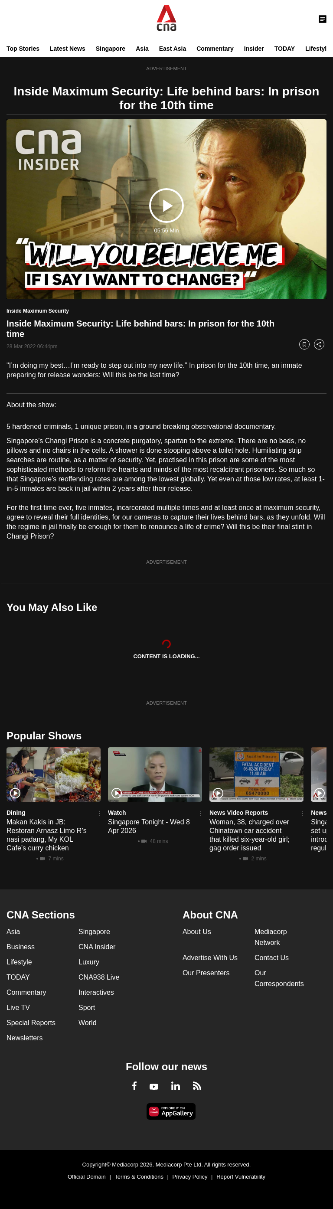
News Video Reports (238, 812)
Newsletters (25, 1038)
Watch (117, 812)
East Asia (172, 48)
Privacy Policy (190, 1176)
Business (21, 947)
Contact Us (272, 957)
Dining (16, 812)
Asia (142, 48)
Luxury (88, 962)
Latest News (67, 48)
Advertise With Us (210, 957)
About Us (197, 931)
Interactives (96, 992)
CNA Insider (96, 947)
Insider (254, 48)
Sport (86, 1007)
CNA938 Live (98, 977)
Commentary (215, 48)
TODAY (284, 48)
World (87, 1022)
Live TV (18, 1007)
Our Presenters (206, 973)
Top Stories (23, 48)
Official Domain (87, 1176)
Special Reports (31, 1022)
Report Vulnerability (240, 1176)
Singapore (110, 48)
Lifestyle (317, 48)
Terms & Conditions (138, 1176)
